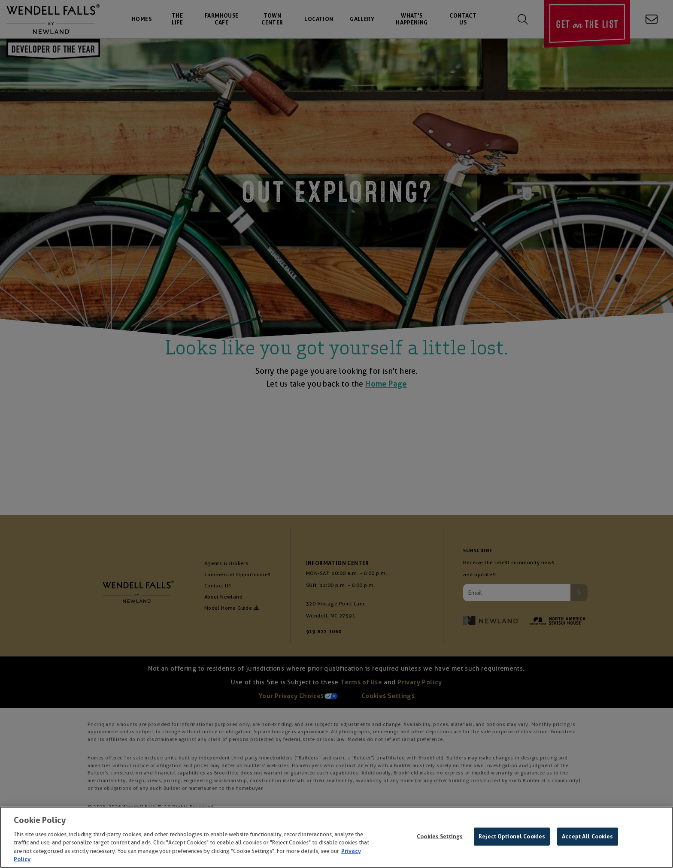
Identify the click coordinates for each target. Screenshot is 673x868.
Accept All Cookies (587, 839)
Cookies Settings (440, 839)
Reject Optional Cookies (512, 839)
